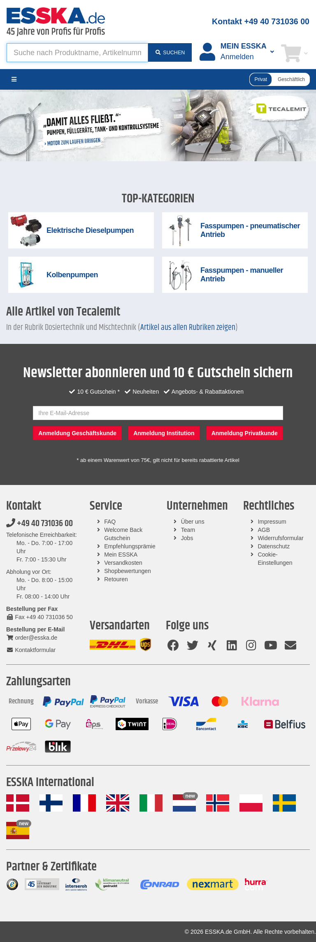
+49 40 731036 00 (39, 524)
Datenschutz (274, 546)
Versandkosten (123, 562)
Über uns (192, 521)
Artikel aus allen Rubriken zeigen (187, 328)
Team (188, 530)
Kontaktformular (31, 650)
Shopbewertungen (127, 571)
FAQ (110, 521)
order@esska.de (31, 637)
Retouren (116, 579)
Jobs (187, 538)
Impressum (272, 521)
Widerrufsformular (280, 538)
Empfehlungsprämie (130, 546)
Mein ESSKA (120, 554)
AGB (264, 530)
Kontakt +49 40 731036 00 (260, 21)
